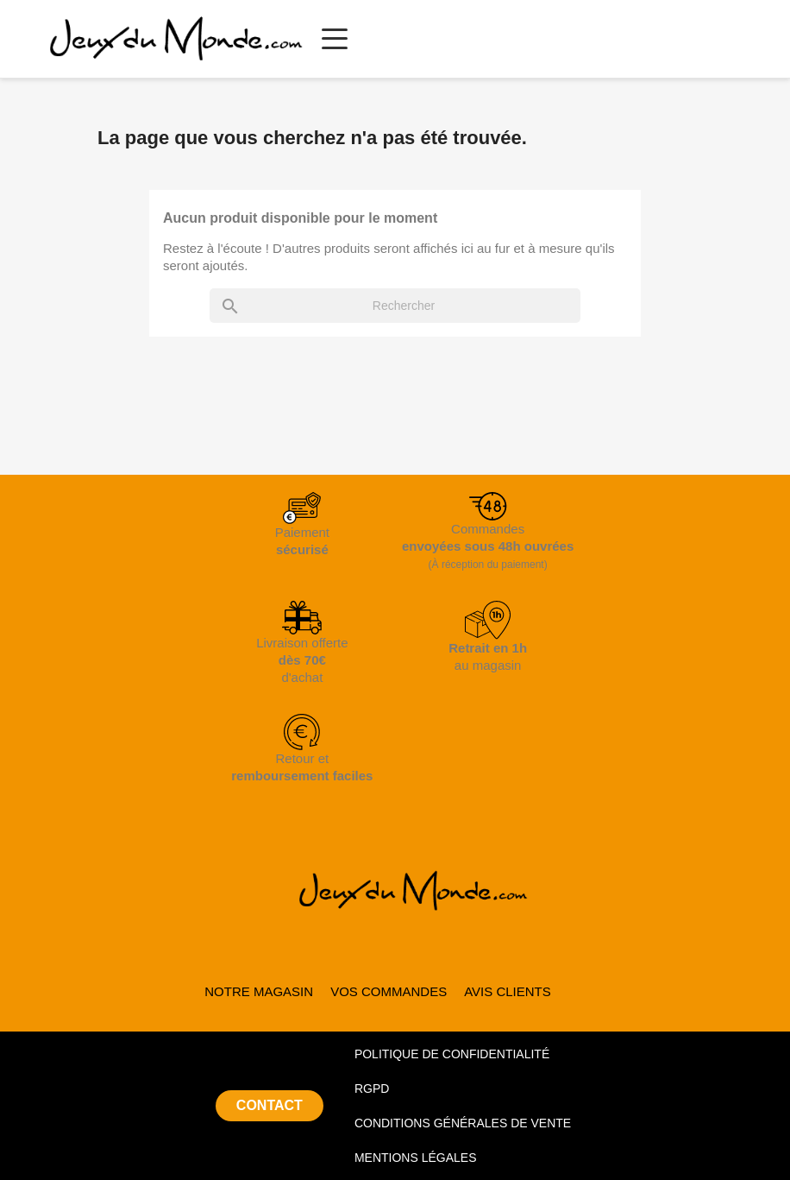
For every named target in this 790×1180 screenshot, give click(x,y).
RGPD (371, 1088)
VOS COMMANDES (388, 991)
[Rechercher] (395, 305)
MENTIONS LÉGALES (415, 1157)
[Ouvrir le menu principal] (335, 38)
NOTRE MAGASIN (258, 991)
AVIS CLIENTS (507, 991)
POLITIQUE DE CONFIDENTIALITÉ (451, 1054)
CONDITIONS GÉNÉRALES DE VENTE (462, 1123)
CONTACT (269, 1105)
